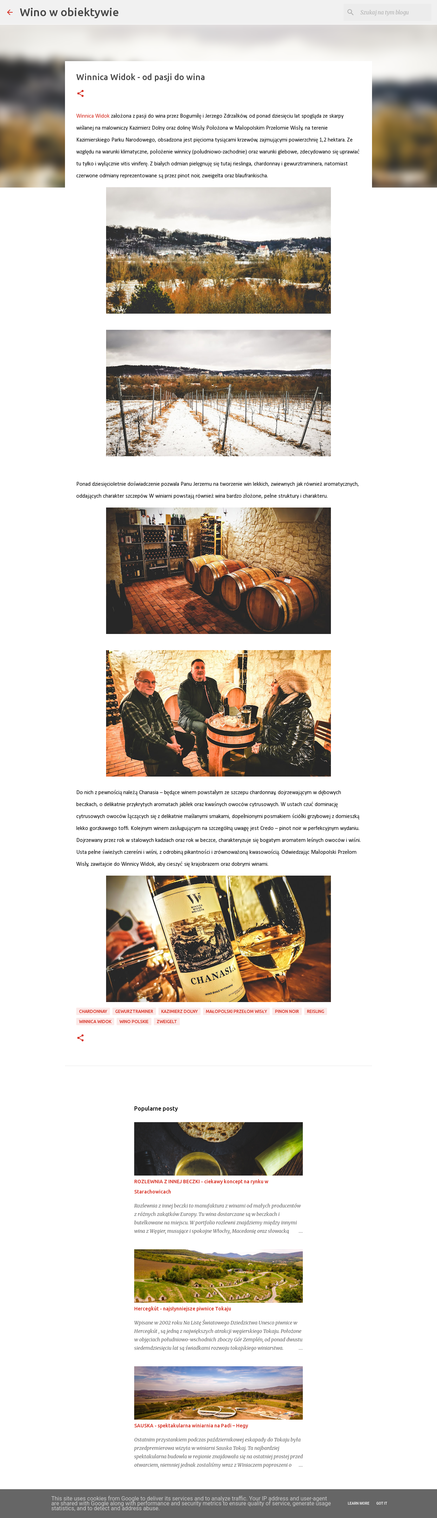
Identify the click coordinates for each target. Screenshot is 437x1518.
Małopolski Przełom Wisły (236, 1011)
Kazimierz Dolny (179, 1011)
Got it (381, 1503)
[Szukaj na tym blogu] (394, 12)
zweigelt (167, 1021)
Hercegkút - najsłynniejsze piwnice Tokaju (182, 1308)
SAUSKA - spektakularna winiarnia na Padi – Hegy (191, 1425)
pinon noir (287, 1011)
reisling (315, 1011)
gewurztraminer (134, 1011)
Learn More (358, 1503)
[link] (93, 116)
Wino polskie (134, 1021)
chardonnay (93, 1011)
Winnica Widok (95, 1021)
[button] (80, 94)
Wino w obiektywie (69, 12)
